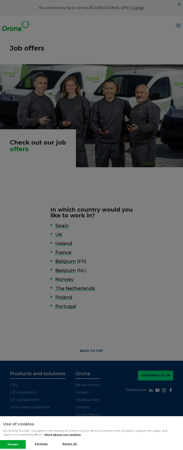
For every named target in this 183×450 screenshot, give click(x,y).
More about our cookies (62, 443)
